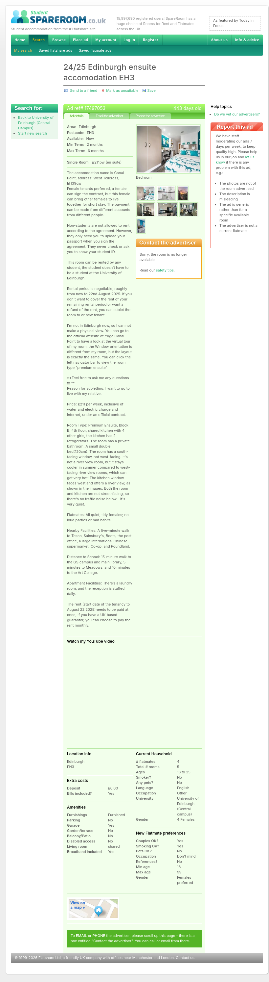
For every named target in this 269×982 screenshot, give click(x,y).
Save (151, 90)
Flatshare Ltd (49, 957)
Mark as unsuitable (122, 90)
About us (219, 40)
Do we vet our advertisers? (237, 114)
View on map (93, 908)
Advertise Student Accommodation (80, 40)
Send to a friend (83, 90)
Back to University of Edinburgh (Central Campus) (36, 122)
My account (106, 40)
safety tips (165, 270)
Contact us (185, 957)
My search (23, 50)
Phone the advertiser (150, 116)
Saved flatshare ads (55, 50)
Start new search (32, 133)
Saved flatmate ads (95, 50)
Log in (129, 40)
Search (38, 40)
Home (20, 40)
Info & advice (247, 40)
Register (151, 40)
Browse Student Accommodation (58, 40)
